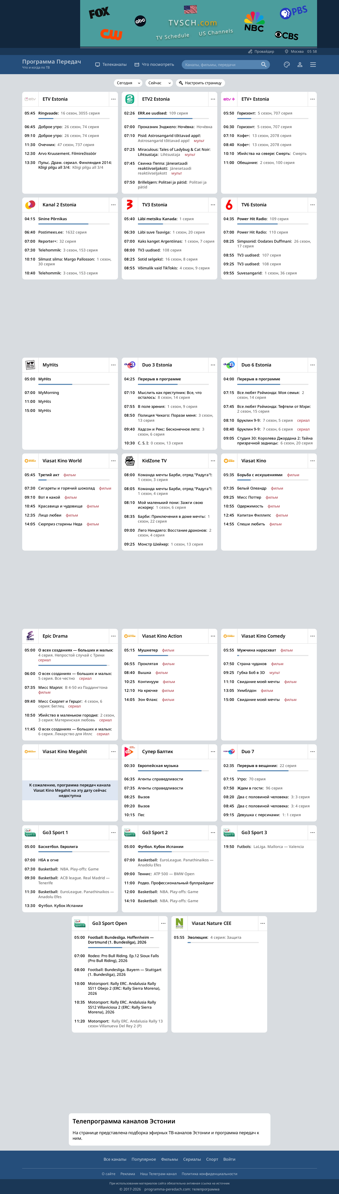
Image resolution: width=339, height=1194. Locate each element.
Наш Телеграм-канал (158, 1173)
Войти (229, 1159)
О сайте (108, 1173)
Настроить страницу (203, 82)
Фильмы (169, 1159)
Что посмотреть (154, 64)
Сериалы (192, 1159)
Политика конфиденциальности (209, 1173)
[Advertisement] (169, 318)
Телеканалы (111, 64)
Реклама (127, 1173)
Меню (113, 99)
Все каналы (115, 1159)
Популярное (144, 1159)
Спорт (212, 1159)
